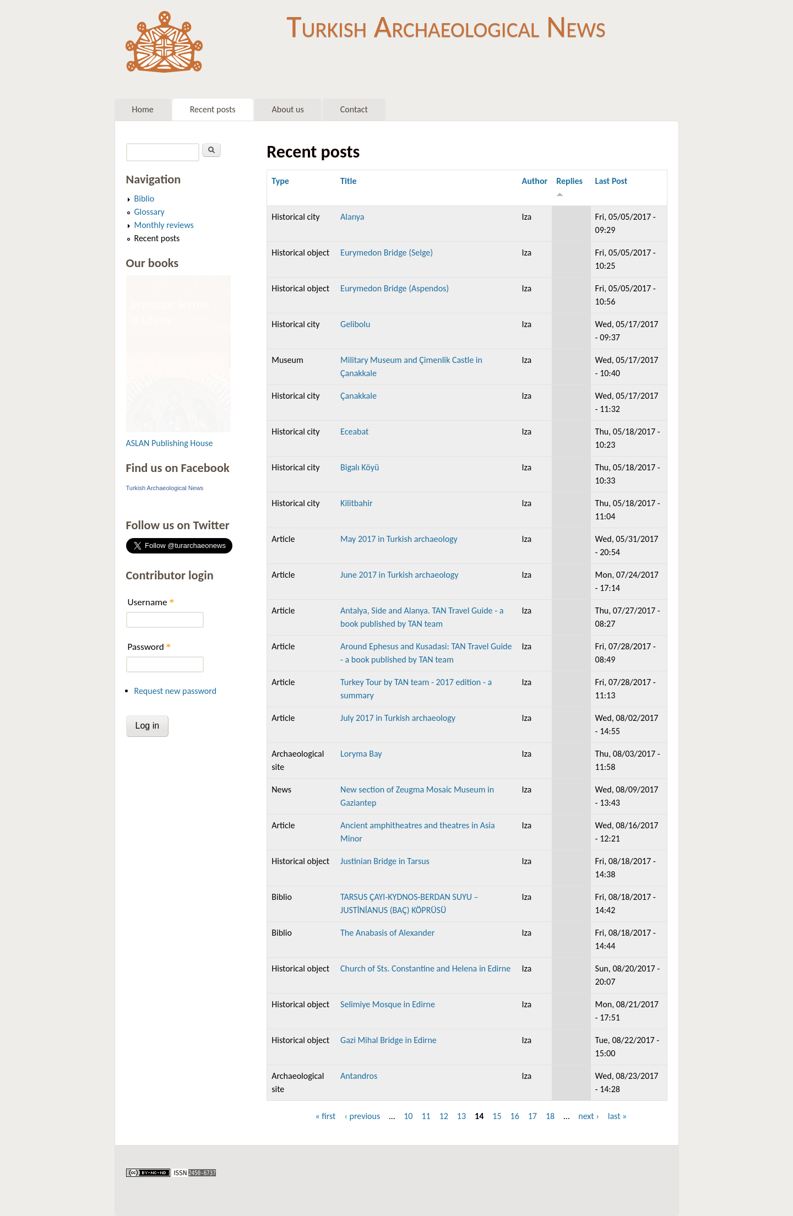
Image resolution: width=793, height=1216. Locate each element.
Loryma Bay (361, 753)
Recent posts (213, 109)
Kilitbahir (356, 503)
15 (496, 1116)
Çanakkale (358, 395)
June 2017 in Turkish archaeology (399, 574)
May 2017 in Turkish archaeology (399, 539)
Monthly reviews (164, 225)
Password (149, 647)
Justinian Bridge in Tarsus (385, 861)
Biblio (144, 198)
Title (348, 181)
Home (143, 109)
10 (408, 1116)
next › (588, 1116)
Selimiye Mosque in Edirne (387, 1004)
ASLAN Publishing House (169, 443)
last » (617, 1116)
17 (532, 1116)
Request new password (175, 691)
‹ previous (362, 1116)
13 (461, 1116)
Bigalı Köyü (359, 467)
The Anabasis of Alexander (387, 932)
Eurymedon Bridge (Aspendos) (394, 288)
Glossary (149, 212)
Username (151, 602)
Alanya (352, 216)
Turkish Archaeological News (445, 26)
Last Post (611, 181)
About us (288, 109)
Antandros (358, 1076)
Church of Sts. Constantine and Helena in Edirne (425, 968)
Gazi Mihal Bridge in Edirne (388, 1040)
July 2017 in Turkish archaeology (397, 718)
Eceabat (354, 431)
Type (280, 181)
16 (514, 1116)
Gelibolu (355, 324)
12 (443, 1116)
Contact (354, 109)
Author (535, 181)
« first (325, 1116)
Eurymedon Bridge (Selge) (386, 252)
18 (550, 1116)
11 (425, 1116)
